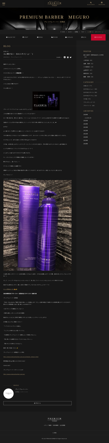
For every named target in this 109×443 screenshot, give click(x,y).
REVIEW (54, 37)
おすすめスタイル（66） (90, 92)
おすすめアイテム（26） (90, 95)
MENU (40, 37)
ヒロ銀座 (54, 432)
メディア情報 (47, 425)
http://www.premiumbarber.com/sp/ (14, 374)
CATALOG (69, 37)
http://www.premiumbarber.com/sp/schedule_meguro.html (20, 357)
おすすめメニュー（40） (90, 89)
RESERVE (98, 37)
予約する (37, 403)
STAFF (25, 37)
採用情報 (55, 425)
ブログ (82, 32)
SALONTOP (10, 37)
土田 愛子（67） (88, 70)
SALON (70, 32)
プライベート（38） (89, 105)
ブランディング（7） (89, 102)
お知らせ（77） (88, 86)
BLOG (83, 37)
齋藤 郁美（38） (88, 77)
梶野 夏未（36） (88, 73)
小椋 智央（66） (88, 60)
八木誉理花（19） (88, 67)
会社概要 (62, 425)
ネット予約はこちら (8, 289)
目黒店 (76, 32)
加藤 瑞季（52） (88, 63)
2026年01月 (88, 118)
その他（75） (87, 99)
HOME (63, 32)
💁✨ (15, 289)
